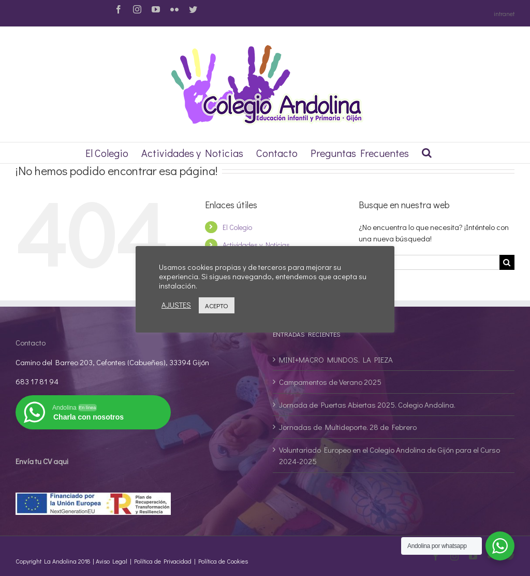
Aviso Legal (111, 561)
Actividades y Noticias (256, 245)
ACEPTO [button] (216, 305)
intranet (504, 13)
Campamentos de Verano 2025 (330, 382)
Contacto (31, 342)
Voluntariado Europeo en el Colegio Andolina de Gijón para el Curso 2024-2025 (389, 455)
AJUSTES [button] (176, 305)
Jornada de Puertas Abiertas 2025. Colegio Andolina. (367, 404)
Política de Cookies (223, 561)
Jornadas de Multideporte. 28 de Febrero (348, 427)
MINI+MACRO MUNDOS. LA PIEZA (336, 359)
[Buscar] (427, 152)
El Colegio (237, 227)
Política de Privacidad (163, 561)
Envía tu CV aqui (42, 461)
